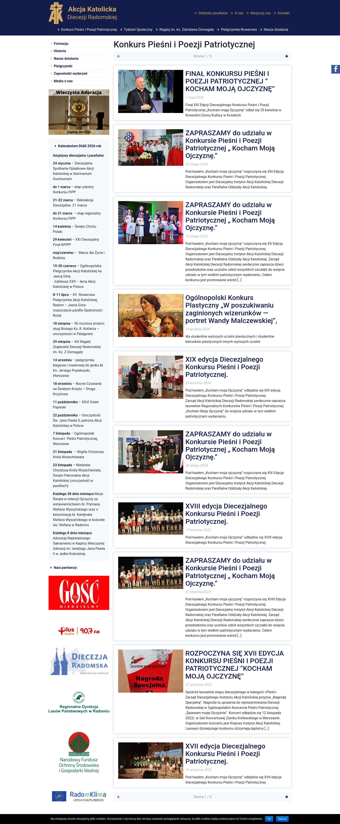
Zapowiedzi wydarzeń (70, 73)
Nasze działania (276, 29)
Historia (60, 51)
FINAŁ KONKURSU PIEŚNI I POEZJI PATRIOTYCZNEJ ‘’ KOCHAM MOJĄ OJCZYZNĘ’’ (230, 81)
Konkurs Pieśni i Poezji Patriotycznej (89, 29)
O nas (239, 13)
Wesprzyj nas (260, 13)
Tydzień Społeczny (138, 29)
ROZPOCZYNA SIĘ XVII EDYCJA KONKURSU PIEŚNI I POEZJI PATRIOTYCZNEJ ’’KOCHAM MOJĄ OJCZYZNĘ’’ (234, 664)
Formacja (61, 44)
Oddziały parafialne (213, 13)
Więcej (282, 819)
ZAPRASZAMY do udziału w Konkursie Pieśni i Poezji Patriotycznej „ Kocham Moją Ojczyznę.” (230, 144)
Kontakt (284, 13)
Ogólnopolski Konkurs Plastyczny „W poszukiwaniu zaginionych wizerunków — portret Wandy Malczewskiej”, (231, 309)
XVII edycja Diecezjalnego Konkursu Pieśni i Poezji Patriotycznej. (225, 753)
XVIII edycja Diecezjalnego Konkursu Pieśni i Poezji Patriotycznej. (226, 513)
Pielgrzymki (63, 66)
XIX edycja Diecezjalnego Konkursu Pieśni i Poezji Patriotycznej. (224, 367)
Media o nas (63, 81)
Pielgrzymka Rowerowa (239, 29)
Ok (269, 819)
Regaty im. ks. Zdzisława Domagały (186, 29)
